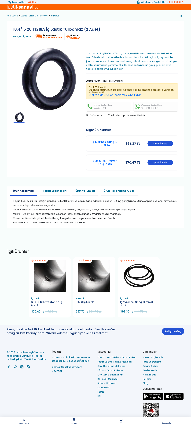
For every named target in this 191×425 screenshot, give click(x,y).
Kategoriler (166, 421)
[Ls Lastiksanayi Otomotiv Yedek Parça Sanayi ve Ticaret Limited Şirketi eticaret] (163, 412)
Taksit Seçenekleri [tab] (54, 191)
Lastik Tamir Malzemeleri (34, 16)
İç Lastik (55, 16)
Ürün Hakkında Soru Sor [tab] (119, 191)
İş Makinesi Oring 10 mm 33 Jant (104, 143)
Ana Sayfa (24, 421)
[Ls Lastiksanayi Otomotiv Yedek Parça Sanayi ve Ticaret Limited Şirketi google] (153, 399)
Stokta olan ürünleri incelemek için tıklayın (115, 95)
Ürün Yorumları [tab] (85, 191)
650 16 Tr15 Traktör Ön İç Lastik (105, 162)
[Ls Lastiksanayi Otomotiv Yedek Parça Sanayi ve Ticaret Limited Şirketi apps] (174, 399)
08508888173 (176, 2)
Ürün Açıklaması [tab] (23, 191)
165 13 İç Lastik (85, 302)
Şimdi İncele (160, 143)
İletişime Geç (173, 331)
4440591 (33, 2)
